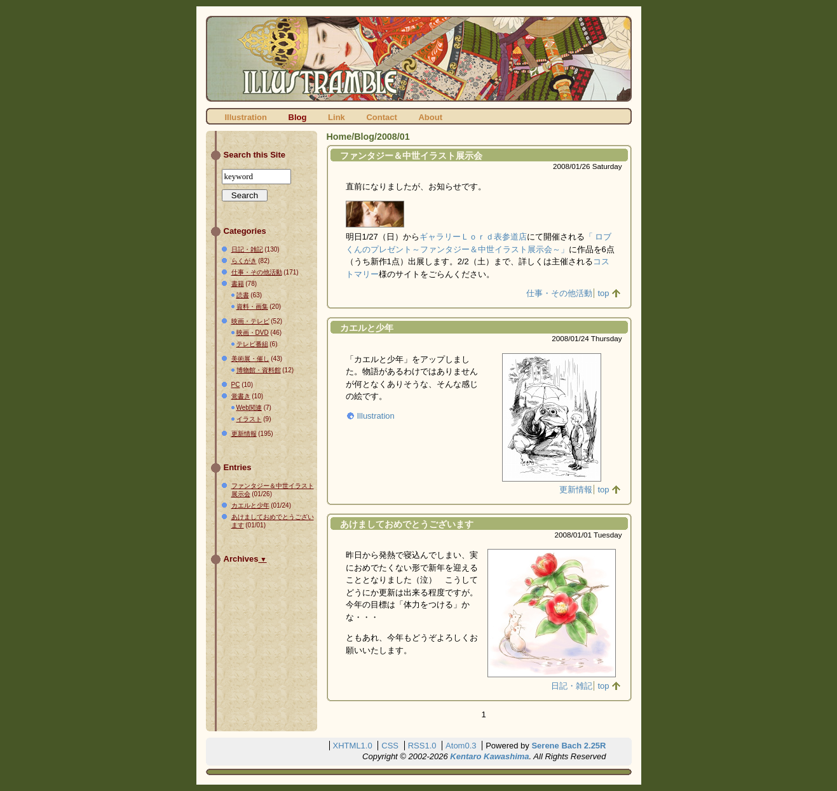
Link (336, 117)
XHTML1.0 (352, 745)
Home (339, 137)
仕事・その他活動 (559, 293)
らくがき (244, 260)
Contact (381, 117)
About (430, 117)
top (603, 293)
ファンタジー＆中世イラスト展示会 (411, 156)
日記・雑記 (571, 686)
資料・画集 (252, 306)
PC (235, 384)
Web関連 (249, 407)
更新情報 (575, 489)
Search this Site (255, 154)
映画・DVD (252, 332)
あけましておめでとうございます (406, 524)
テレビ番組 (252, 344)
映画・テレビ (250, 321)
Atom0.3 (461, 745)
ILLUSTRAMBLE (419, 59)
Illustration (246, 117)
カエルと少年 (366, 328)
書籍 (237, 283)
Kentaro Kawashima (489, 756)
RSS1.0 (422, 745)
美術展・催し (250, 358)
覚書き (240, 396)
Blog (298, 117)
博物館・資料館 (258, 370)
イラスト (249, 419)
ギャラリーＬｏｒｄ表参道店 (473, 236)
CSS (389, 745)
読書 (242, 295)
